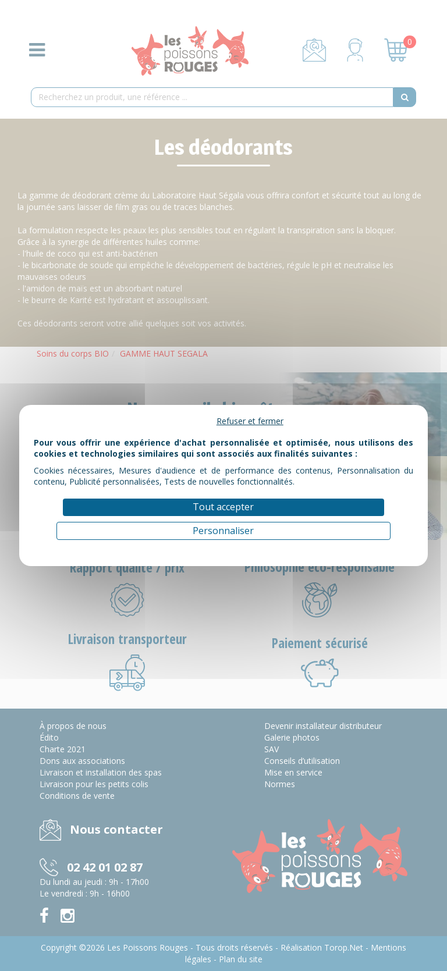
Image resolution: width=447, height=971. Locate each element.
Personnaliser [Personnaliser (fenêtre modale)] (223, 530)
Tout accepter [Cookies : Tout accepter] (223, 506)
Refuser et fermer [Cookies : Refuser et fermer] (250, 420)
